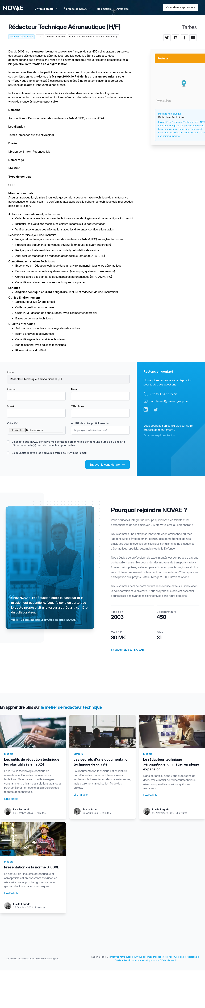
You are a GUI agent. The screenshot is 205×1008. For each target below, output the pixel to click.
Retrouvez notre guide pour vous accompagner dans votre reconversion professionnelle (154, 957)
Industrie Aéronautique (21, 36)
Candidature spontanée (180, 7)
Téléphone (77, 406)
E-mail (11, 406)
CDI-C (12, 185)
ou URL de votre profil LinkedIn (90, 423)
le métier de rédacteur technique (71, 707)
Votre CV (12, 423)
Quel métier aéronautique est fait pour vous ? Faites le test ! (145, 960)
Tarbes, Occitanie (56, 36)
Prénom (11, 389)
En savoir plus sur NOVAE (129, 649)
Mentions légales (50, 958)
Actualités (122, 8)
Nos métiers (104, 8)
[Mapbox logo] (163, 101)
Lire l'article (11, 798)
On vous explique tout (160, 435)
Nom (74, 389)
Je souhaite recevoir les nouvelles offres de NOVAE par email (49, 452)
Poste (10, 372)
